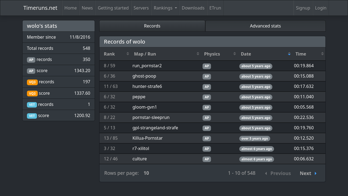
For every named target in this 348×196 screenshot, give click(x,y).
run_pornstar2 (147, 66)
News (87, 8)
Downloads (193, 8)
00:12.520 (304, 138)
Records (152, 26)
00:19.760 (304, 128)
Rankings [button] (163, 8)
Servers (141, 8)
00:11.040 (304, 97)
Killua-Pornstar (147, 138)
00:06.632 (304, 159)
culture (139, 159)
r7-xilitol (140, 148)
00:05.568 (304, 107)
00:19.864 (304, 66)
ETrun (215, 8)
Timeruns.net (40, 7)
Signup (303, 8)
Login (321, 8)
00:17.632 (304, 86)
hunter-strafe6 (147, 86)
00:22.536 (304, 117)
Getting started (113, 8)
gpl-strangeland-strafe (155, 128)
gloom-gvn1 (144, 107)
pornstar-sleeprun (150, 117)
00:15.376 (304, 148)
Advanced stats (265, 26)
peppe (138, 97)
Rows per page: (121, 173)
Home (70, 8)
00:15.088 (304, 76)
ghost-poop (144, 76)
